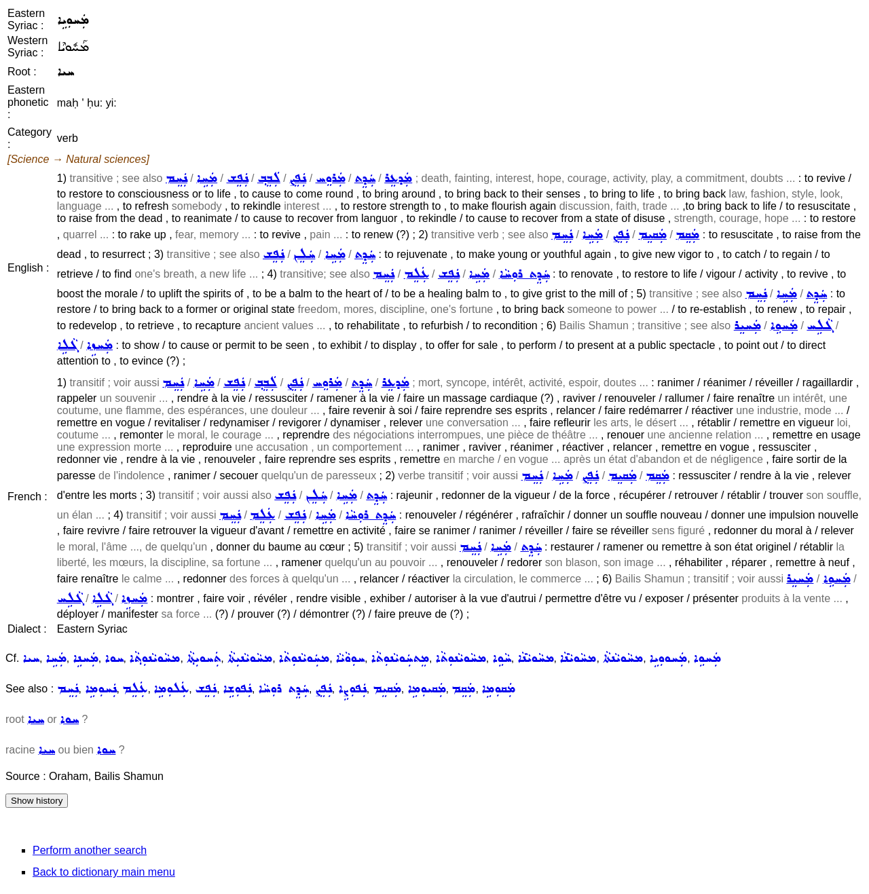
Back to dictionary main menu (104, 872)
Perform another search (90, 850)
